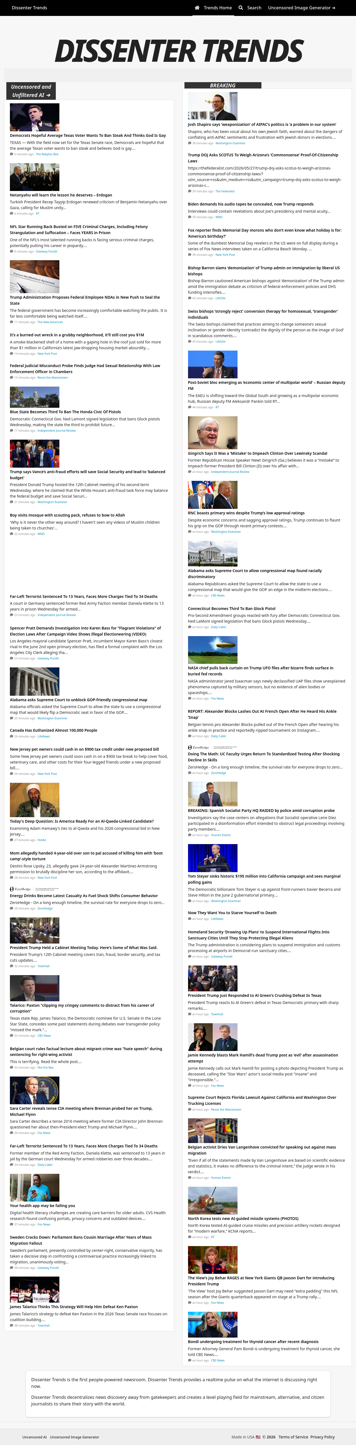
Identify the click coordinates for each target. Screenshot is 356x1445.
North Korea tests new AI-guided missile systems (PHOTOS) (243, 1218)
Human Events (221, 835)
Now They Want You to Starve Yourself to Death (232, 912)
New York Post (47, 354)
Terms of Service (293, 1437)
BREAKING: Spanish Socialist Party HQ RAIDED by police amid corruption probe (261, 810)
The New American (50, 322)
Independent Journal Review (57, 430)
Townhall (44, 966)
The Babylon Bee (47, 154)
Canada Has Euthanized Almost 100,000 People (53, 730)
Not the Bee (46, 1067)
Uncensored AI (35, 1437)
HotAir (42, 840)
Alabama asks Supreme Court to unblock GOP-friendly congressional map (78, 699)
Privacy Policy (322, 1437)
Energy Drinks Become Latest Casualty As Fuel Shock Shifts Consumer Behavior (84, 895)
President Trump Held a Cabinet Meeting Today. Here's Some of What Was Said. (84, 947)
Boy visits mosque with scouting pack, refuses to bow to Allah (67, 515)
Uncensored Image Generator (74, 1437)
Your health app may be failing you (42, 1205)
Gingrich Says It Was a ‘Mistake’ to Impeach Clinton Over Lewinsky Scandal (257, 453)
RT (37, 213)
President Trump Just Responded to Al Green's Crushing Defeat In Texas (255, 995)
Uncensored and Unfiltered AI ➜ (31, 91)
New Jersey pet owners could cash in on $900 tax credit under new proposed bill (84, 749)
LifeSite (220, 298)
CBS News (44, 1036)
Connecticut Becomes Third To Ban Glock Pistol (232, 608)
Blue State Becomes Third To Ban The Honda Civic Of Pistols (65, 411)
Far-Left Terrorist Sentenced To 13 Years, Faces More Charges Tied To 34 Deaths (84, 596)
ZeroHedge (45, 908)
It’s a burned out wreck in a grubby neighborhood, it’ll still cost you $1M (77, 334)
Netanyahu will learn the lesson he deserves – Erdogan (61, 195)
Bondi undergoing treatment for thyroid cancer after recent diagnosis (253, 1341)
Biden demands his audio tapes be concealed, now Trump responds (251, 204)
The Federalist (225, 191)
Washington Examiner (53, 502)
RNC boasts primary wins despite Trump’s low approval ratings (246, 512)
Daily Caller (45, 1165)
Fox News (44, 1133)
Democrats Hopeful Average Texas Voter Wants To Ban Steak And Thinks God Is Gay (88, 135)
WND (41, 534)
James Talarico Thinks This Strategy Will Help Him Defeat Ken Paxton (74, 1306)
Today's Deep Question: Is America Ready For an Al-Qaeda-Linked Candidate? (82, 821)
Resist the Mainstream (53, 377)
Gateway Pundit (46, 251)
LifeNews (44, 736)
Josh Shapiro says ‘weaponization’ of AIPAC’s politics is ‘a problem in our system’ (262, 124)
